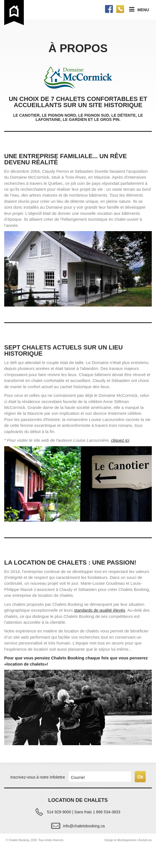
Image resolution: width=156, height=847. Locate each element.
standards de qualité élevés (99, 610)
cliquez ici (120, 440)
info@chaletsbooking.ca (84, 826)
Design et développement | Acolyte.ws (128, 840)
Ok (140, 777)
